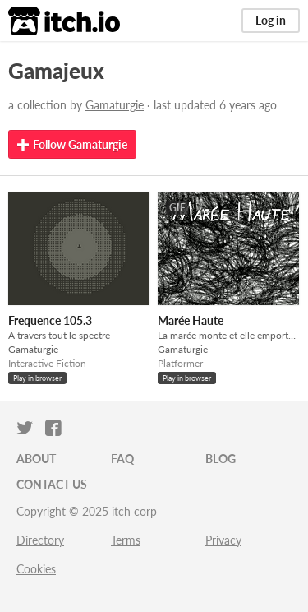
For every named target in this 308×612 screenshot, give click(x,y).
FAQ (122, 459)
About (36, 459)
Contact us (51, 484)
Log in (270, 20)
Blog (220, 459)
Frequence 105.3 (50, 320)
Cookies (36, 569)
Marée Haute (190, 320)
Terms (125, 540)
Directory (40, 540)
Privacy (223, 540)
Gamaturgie (114, 105)
